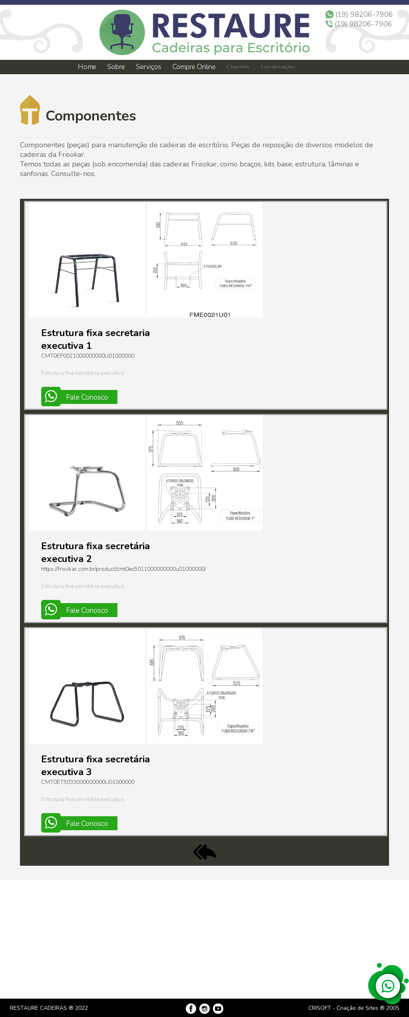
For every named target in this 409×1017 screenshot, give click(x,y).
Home (86, 66)
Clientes (237, 67)
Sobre (116, 66)
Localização (277, 67)
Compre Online (194, 67)
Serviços (149, 67)
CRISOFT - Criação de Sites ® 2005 (353, 1008)
